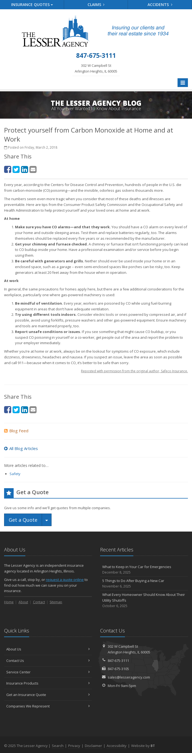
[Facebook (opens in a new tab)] (7, 169)
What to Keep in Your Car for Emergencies (144, 569)
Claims (96, 4)
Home (9, 602)
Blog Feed (16, 430)
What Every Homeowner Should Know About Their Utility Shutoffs (144, 600)
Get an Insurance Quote (48, 694)
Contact (39, 602)
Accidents (160, 4)
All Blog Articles (21, 448)
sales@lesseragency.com (129, 677)
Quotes (32, 4)
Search (58, 745)
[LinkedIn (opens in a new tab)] (24, 169)
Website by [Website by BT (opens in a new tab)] (143, 745)
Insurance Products (48, 683)
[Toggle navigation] (183, 82)
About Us (48, 649)
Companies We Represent (48, 706)
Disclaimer (93, 745)
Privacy (74, 745)
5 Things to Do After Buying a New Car (144, 583)
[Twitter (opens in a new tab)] (16, 169)
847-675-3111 (118, 660)
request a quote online (65, 579)
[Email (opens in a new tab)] (33, 169)
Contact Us (48, 660)
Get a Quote (23, 520)
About (23, 602)
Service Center (48, 672)
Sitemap (56, 602)
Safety (15, 473)
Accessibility (117, 745)
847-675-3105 (118, 668)
